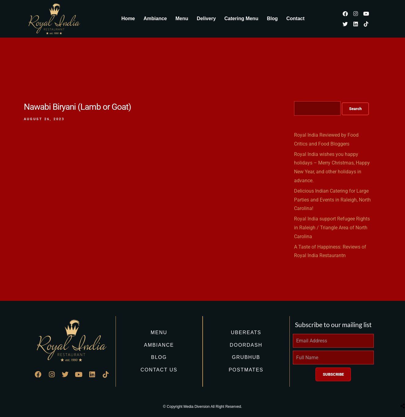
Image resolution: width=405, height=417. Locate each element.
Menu (181, 18)
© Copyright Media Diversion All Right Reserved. (202, 406)
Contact (295, 18)
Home (128, 18)
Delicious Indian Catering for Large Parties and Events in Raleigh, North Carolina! (332, 200)
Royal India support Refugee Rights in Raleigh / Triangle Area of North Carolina (332, 227)
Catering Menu (241, 18)
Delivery (206, 18)
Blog (272, 18)
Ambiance (155, 18)
